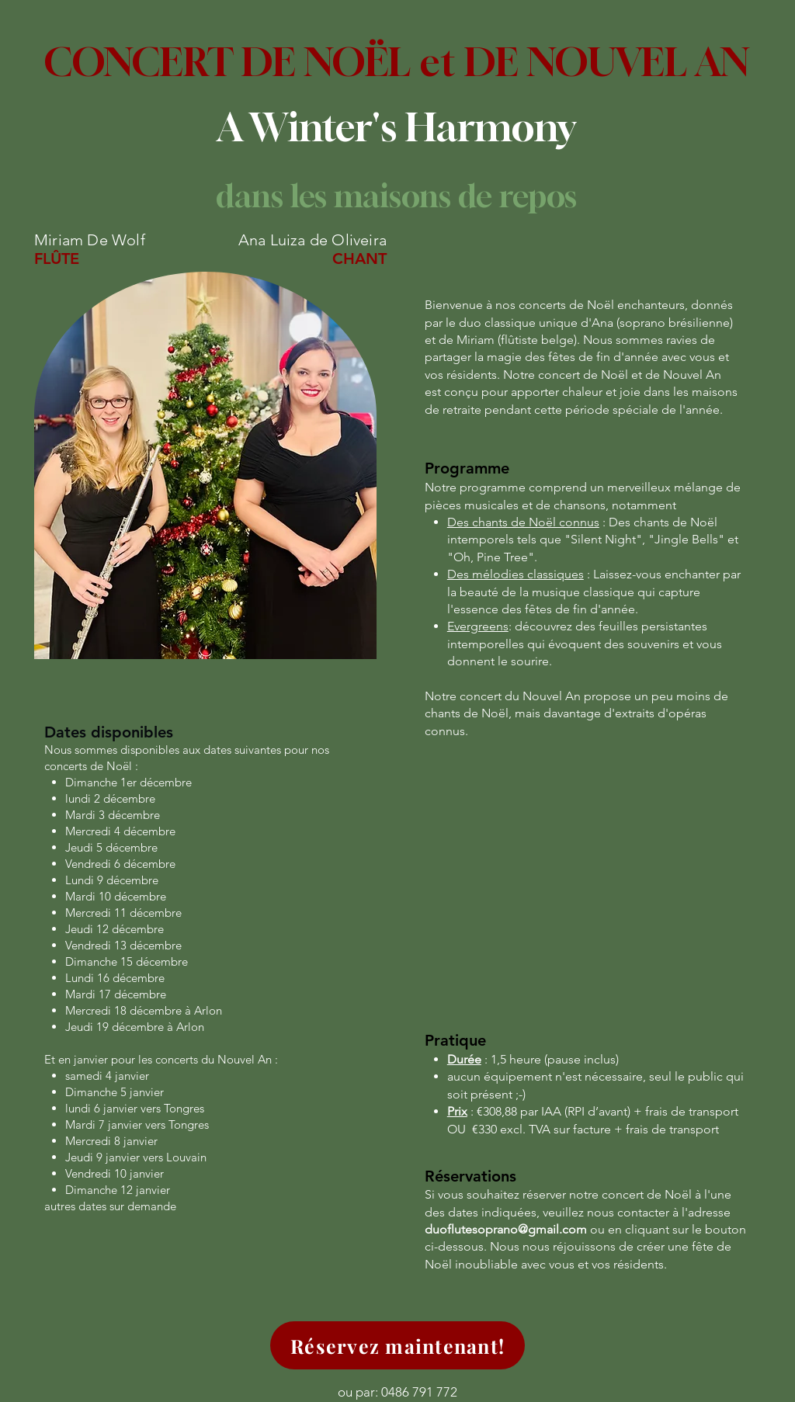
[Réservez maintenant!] (397, 1345)
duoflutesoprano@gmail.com (506, 1229)
